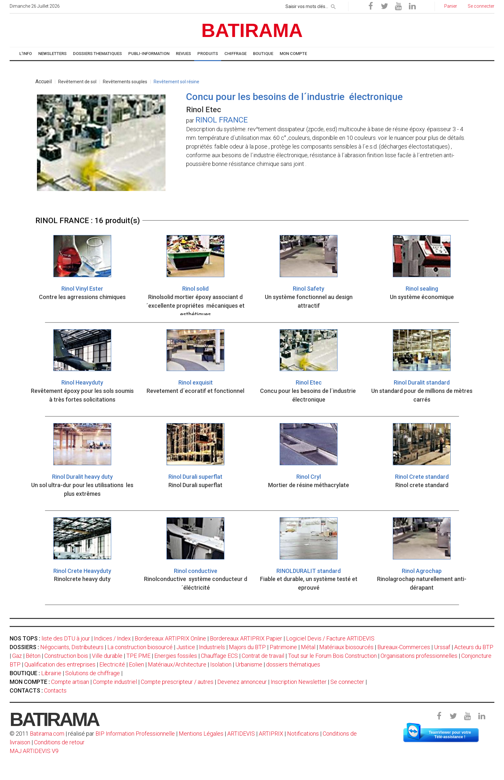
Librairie (51, 673)
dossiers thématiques (293, 664)
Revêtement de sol (77, 81)
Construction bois (66, 655)
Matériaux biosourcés (346, 647)
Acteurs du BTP (473, 647)
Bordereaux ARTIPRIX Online (170, 638)
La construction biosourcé (140, 647)
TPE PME (138, 655)
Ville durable (107, 655)
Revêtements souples (125, 81)
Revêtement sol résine (176, 81)
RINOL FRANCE (221, 119)
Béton (33, 655)
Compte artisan (70, 681)
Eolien (136, 664)
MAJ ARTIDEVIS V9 (34, 751)
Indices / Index (112, 638)
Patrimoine (283, 647)
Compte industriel (115, 681)
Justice (185, 647)
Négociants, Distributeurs (72, 647)
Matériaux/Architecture (177, 664)
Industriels (212, 647)
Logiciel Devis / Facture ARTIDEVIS (330, 638)
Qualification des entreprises (59, 664)
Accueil (43, 81)
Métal (308, 647)
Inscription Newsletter (299, 681)
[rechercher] (333, 5)
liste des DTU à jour (65, 638)
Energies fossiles (175, 655)
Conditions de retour (59, 742)
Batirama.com (47, 733)
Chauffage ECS (219, 655)
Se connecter (347, 681)
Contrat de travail (263, 655)
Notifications (303, 733)
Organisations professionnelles (419, 655)
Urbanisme (248, 664)
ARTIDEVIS (241, 733)
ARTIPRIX (271, 733)
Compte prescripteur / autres (177, 681)
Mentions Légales (201, 733)
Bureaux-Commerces (403, 647)
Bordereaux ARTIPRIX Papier (246, 638)
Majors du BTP (247, 647)
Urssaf (442, 647)
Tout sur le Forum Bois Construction (332, 655)
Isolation (220, 664)
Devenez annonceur (242, 681)
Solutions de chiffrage (92, 673)
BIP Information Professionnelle (135, 733)
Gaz (17, 655)
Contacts (55, 690)
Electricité (112, 664)
